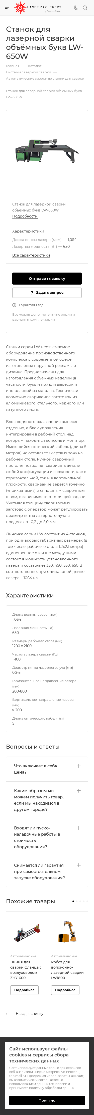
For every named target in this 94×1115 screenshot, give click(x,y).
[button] (73, 901)
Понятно (47, 1100)
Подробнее (24, 990)
